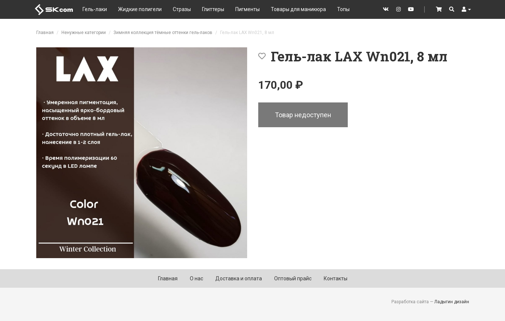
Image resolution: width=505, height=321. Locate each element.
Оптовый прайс (293, 278)
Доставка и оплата (238, 278)
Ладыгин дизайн (451, 301)
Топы (343, 9)
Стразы (182, 9)
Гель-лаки (95, 9)
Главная (45, 32)
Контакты (335, 278)
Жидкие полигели (140, 9)
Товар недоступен (303, 115)
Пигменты (247, 9)
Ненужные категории (83, 32)
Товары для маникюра (298, 9)
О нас (196, 278)
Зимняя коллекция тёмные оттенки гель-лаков (163, 32)
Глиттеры (213, 9)
